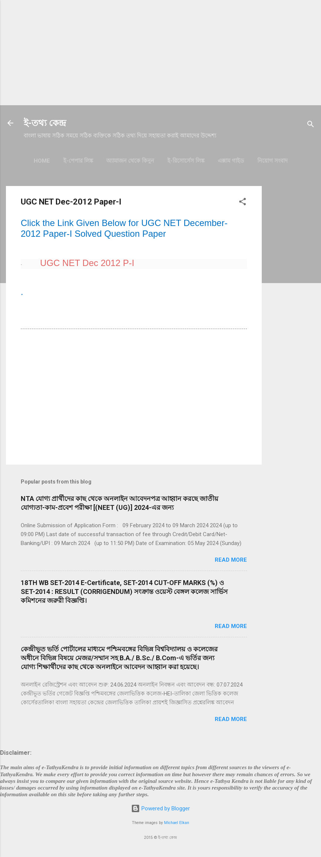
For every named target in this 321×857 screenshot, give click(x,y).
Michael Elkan (176, 822)
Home (42, 160)
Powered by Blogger (160, 808)
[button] (242, 203)
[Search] (310, 125)
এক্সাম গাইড (231, 160)
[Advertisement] (160, 52)
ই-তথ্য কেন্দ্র (45, 123)
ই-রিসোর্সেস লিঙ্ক (185, 160)
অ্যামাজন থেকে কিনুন (130, 160)
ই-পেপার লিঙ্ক (78, 160)
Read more (231, 560)
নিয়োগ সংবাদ (272, 160)
